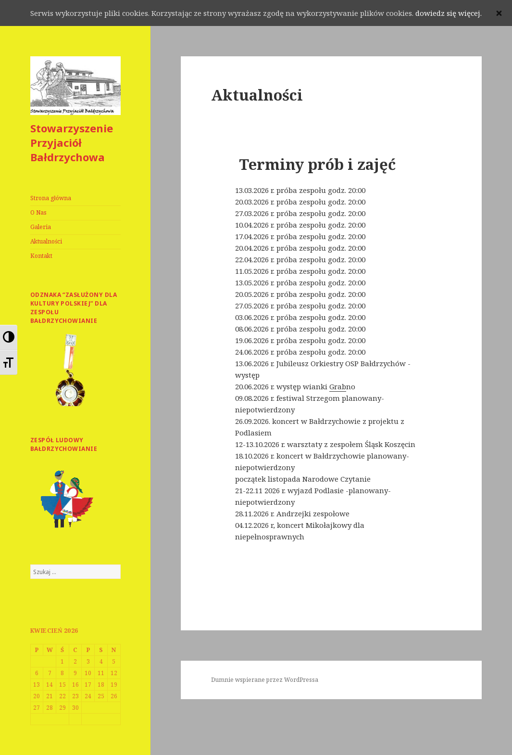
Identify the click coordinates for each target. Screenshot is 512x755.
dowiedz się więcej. (448, 13)
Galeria (40, 227)
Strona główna (50, 198)
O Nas (38, 212)
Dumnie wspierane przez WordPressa (264, 680)
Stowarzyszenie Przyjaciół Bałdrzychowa (71, 142)
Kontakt (41, 256)
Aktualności (46, 241)
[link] (337, 387)
